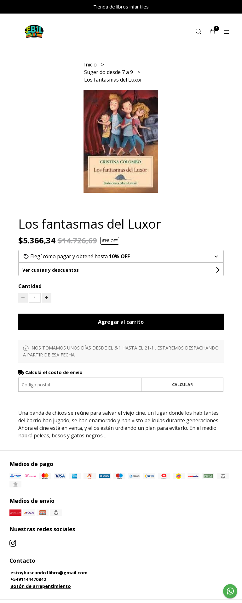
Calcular (182, 384)
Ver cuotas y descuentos (50, 270)
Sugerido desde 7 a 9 (109, 72)
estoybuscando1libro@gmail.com (49, 573)
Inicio (91, 64)
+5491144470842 (28, 579)
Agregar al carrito (121, 321)
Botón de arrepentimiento (40, 586)
